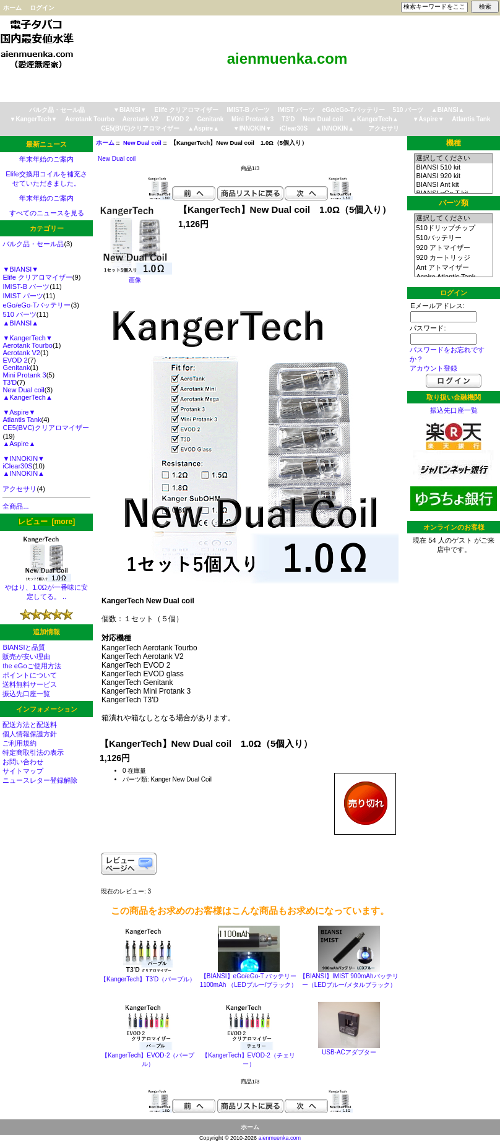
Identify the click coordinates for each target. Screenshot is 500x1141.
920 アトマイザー (453, 248)
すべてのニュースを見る (46, 213)
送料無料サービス (29, 684)
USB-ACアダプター (349, 1052)
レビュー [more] (46, 521)
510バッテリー (453, 238)
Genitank (210, 119)
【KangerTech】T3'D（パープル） (148, 979)
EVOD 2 (177, 119)
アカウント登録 (433, 368)
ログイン (42, 7)
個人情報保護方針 (29, 734)
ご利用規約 (19, 743)
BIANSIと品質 (23, 647)
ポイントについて (29, 675)
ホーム (12, 7)
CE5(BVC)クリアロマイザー (140, 128)
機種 (453, 143)
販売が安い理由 (26, 656)
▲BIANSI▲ (448, 109)
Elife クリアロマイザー (187, 109)
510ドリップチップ (453, 228)
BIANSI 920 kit (453, 176)
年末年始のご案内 (46, 159)
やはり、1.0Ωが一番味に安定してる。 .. (46, 588)
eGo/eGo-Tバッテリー (353, 109)
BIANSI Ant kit (453, 185)
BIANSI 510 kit (453, 167)
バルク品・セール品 (57, 109)
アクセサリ (383, 128)
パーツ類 (453, 203)
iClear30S (294, 128)
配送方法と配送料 (29, 724)
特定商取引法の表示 (33, 752)
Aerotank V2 (140, 119)
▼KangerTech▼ (34, 119)
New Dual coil (142, 142)
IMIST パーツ (295, 109)
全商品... (15, 506)
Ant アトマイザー (453, 268)
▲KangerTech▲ (375, 119)
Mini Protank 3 (252, 119)
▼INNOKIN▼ (252, 128)
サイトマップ (22, 771)
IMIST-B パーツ (247, 109)
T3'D (288, 119)
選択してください (453, 158)
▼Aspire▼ (428, 119)
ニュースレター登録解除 (39, 780)
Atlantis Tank (471, 119)
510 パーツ (408, 109)
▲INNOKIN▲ (335, 128)
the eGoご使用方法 (31, 666)
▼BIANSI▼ (130, 109)
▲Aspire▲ (203, 128)
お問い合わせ (22, 761)
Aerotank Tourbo (89, 119)
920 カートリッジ (453, 258)
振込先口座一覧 (26, 693)
